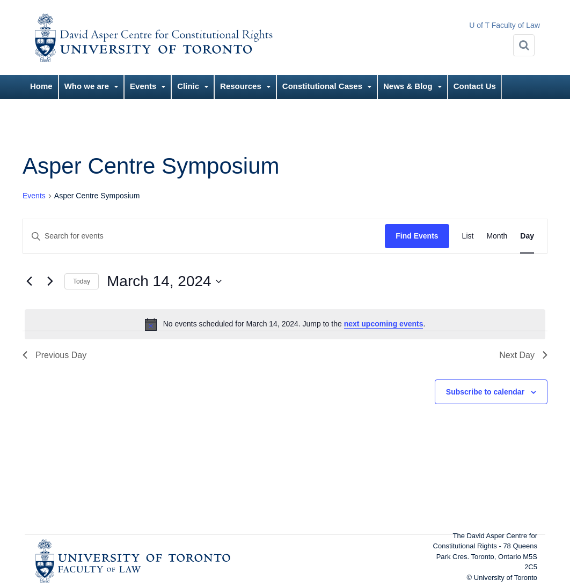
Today (81, 281)
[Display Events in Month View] (496, 236)
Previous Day (54, 355)
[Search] (524, 45)
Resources (240, 86)
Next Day (523, 355)
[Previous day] (29, 281)
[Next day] (49, 281)
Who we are (86, 86)
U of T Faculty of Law (504, 25)
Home (41, 86)
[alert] (285, 324)
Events (143, 86)
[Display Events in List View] (468, 236)
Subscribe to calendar (485, 392)
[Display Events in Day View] (527, 236)
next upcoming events (383, 323)
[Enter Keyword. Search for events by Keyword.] (204, 236)
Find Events (417, 236)
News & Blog (408, 86)
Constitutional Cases (322, 86)
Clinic (188, 86)
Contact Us (475, 86)
